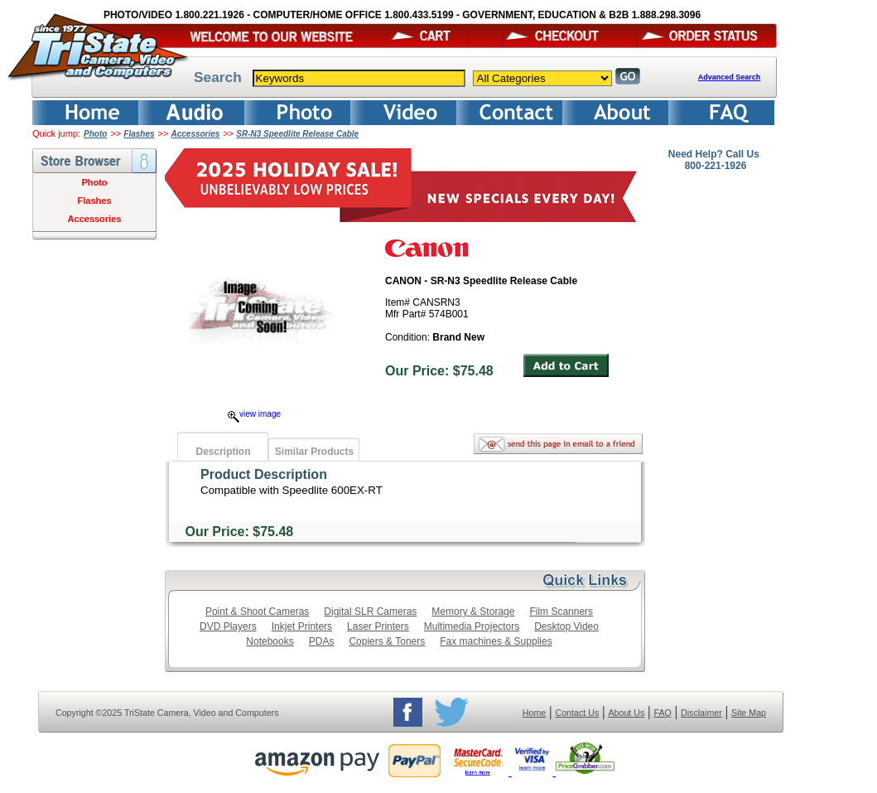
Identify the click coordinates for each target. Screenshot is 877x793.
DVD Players (228, 626)
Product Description (263, 474)
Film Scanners (561, 611)
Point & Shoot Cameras (257, 611)
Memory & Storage (472, 611)
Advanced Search (729, 77)
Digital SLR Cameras (370, 611)
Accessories (195, 133)
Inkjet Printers (302, 626)
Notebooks (269, 641)
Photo (95, 133)
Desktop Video (566, 626)
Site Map (748, 713)
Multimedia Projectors (471, 626)
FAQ (662, 713)
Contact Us (578, 713)
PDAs (322, 641)
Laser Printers (378, 626)
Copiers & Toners (387, 641)
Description (222, 451)
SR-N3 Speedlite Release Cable (297, 133)
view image (254, 413)
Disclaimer (701, 713)
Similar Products (314, 451)
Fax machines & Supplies (496, 641)
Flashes (138, 133)
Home (534, 713)
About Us (626, 713)
